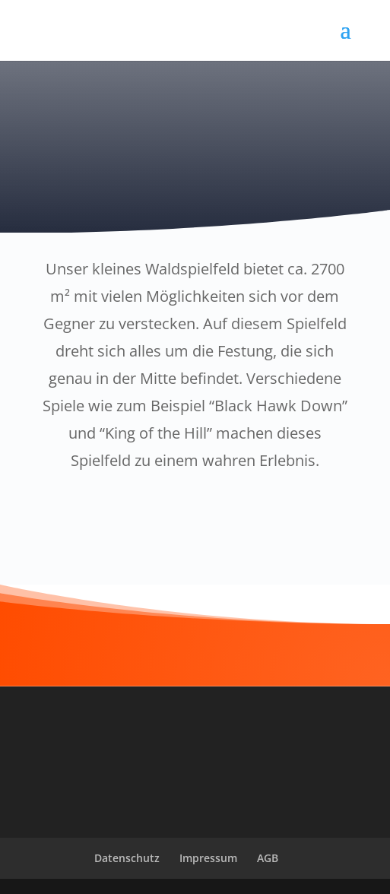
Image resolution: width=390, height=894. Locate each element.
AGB (267, 858)
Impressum (208, 858)
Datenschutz (127, 858)
